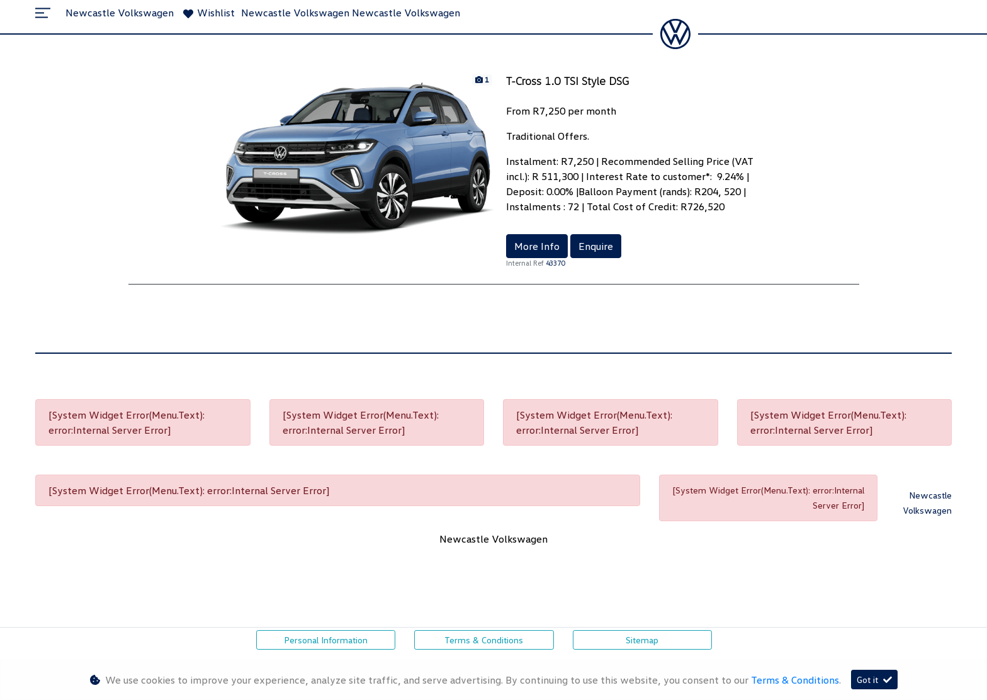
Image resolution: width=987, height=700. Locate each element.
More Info (537, 246)
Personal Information (326, 640)
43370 (555, 263)
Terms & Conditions (483, 640)
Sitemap (642, 640)
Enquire (595, 246)
